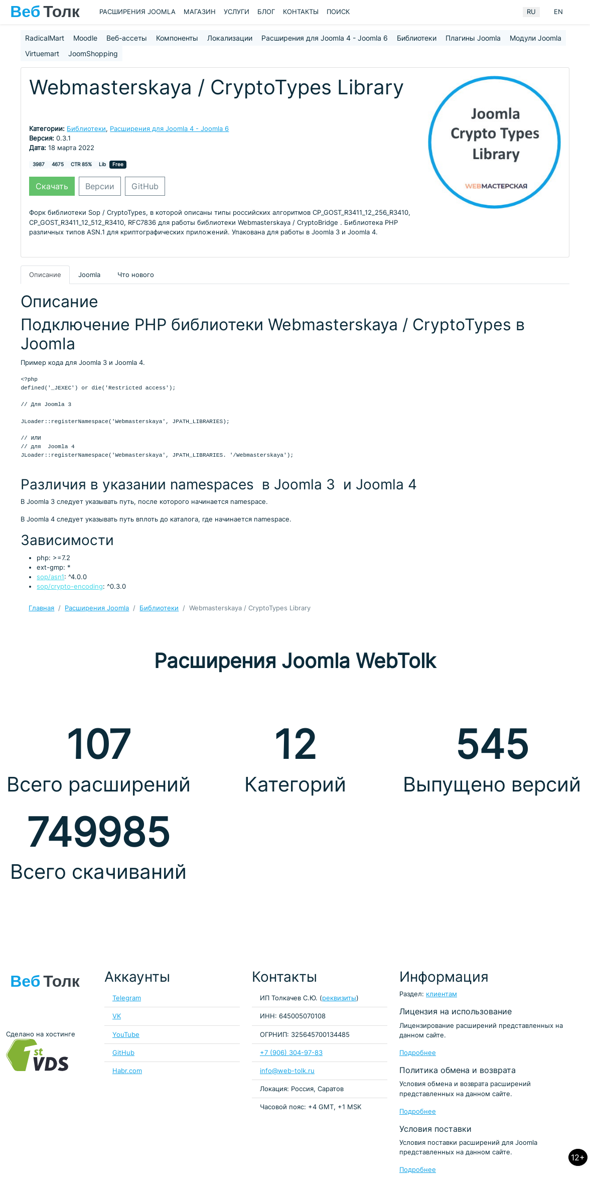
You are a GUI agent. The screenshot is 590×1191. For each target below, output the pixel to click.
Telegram (126, 998)
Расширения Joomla (137, 12)
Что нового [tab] (135, 275)
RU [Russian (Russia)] (531, 12)
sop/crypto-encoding (70, 586)
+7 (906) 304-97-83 (291, 1052)
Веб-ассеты (126, 38)
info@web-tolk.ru (287, 1071)
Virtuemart (42, 53)
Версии (99, 186)
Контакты (301, 12)
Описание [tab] (45, 275)
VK (116, 1016)
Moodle (85, 38)
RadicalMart (44, 38)
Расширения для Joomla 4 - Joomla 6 (324, 38)
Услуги (236, 12)
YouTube (125, 1034)
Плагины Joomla (473, 38)
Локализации (229, 38)
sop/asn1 (50, 577)
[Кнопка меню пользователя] (577, 12)
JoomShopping (93, 53)
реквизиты (339, 998)
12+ (578, 1157)
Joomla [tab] (89, 275)
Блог (266, 12)
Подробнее (417, 1052)
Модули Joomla (535, 38)
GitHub (145, 186)
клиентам (441, 994)
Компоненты (177, 38)
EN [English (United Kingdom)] (558, 12)
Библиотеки (416, 38)
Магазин (200, 12)
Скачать (52, 186)
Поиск (338, 12)
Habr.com (127, 1071)
